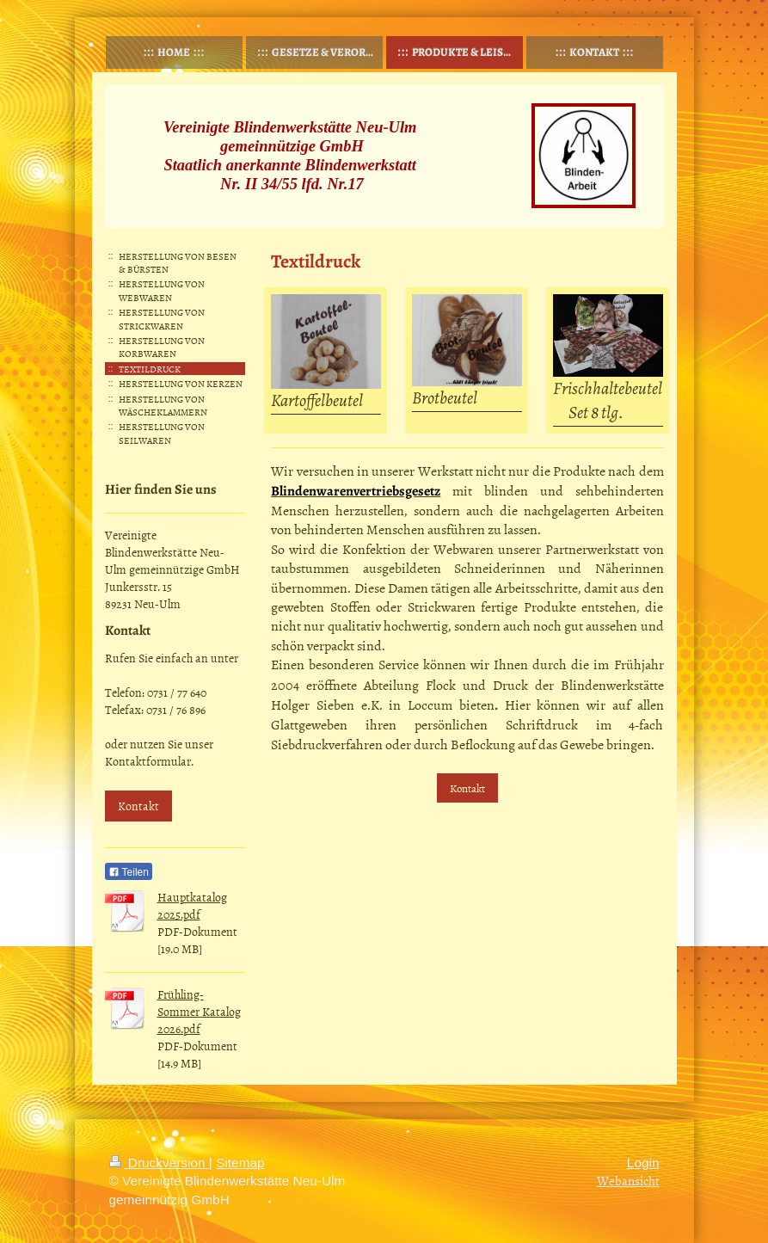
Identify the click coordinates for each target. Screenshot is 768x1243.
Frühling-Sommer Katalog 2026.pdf (199, 1011)
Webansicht (628, 1181)
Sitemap (240, 1162)
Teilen (128, 872)
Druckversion (159, 1162)
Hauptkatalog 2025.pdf (192, 905)
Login (643, 1162)
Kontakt (467, 788)
